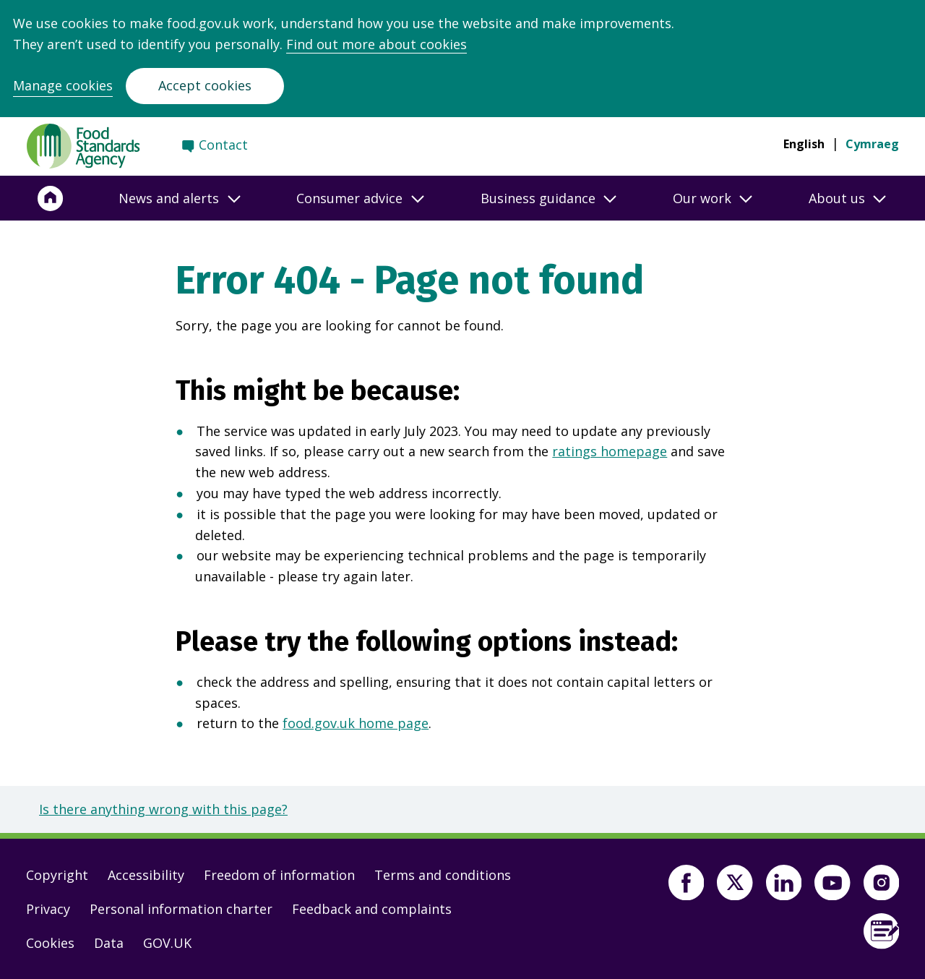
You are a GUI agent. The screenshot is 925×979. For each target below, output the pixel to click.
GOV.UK (167, 943)
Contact (223, 144)
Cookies (50, 943)
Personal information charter (181, 909)
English (804, 144)
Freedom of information (279, 875)
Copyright (57, 875)
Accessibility (146, 875)
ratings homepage (609, 451)
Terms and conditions (442, 875)
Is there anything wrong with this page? (163, 809)
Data (109, 943)
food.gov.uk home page (356, 723)
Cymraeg (872, 144)
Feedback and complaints (372, 909)
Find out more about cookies (376, 44)
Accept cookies (204, 85)
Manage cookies (63, 85)
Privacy (48, 909)
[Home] (50, 198)
